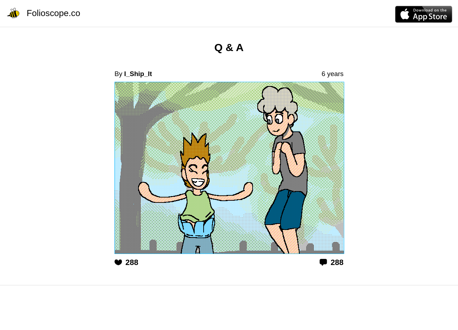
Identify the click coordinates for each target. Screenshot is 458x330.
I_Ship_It (138, 74)
